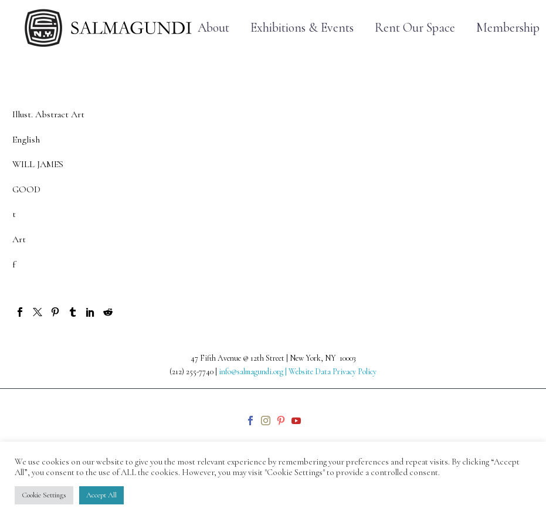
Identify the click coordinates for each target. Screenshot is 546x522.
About (213, 28)
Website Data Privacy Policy (333, 372)
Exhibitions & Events (302, 28)
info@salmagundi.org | (254, 372)
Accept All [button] (101, 495)
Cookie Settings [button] (44, 495)
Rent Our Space (415, 28)
